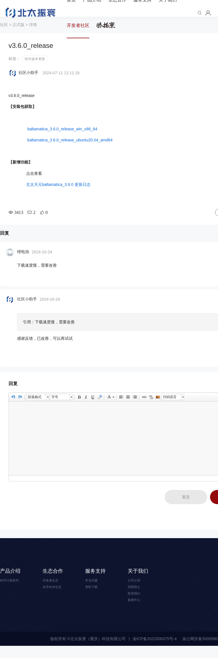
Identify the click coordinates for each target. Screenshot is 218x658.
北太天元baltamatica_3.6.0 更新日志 (58, 193)
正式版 (18, 33)
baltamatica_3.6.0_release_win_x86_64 (60, 137)
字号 (54, 406)
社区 (4, 33)
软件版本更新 (35, 68)
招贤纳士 (136, 597)
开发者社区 (78, 25)
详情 (33, 33)
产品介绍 (10, 580)
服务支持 (95, 580)
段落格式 (34, 406)
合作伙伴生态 (54, 597)
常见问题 (93, 589)
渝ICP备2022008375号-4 (155, 651)
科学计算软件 (12, 589)
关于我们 (138, 580)
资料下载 (93, 597)
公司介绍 (136, 589)
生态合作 (53, 580)
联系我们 (136, 604)
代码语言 (170, 406)
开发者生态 (52, 589)
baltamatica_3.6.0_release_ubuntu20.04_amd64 (69, 149)
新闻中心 (136, 611)
